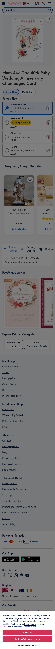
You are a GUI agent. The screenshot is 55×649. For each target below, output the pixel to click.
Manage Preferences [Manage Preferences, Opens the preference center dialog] (27, 645)
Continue (27, 633)
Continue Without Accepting (27, 639)
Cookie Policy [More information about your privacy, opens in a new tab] (30, 627)
